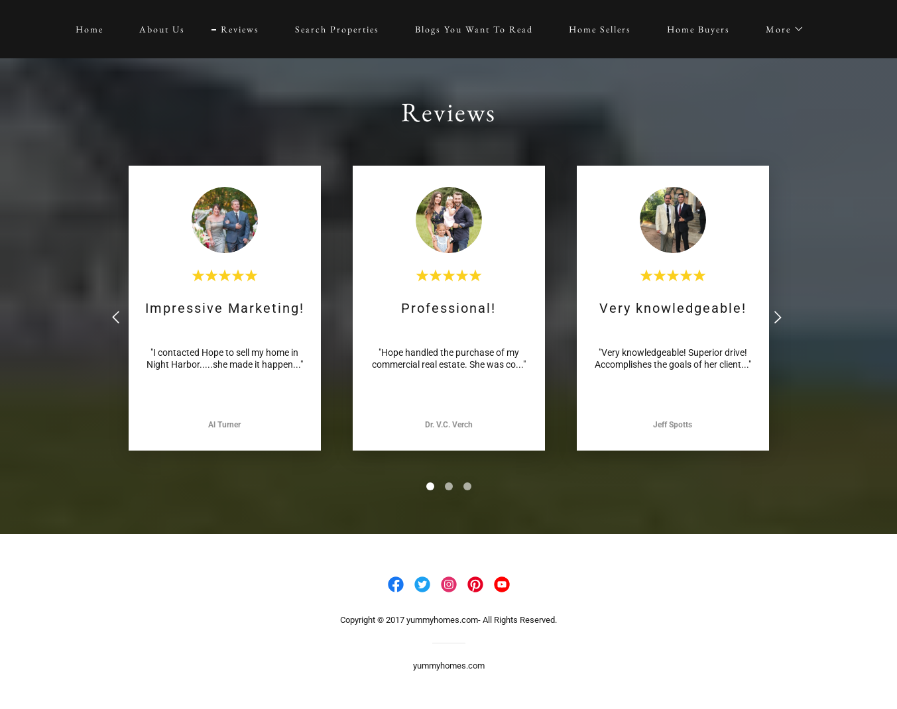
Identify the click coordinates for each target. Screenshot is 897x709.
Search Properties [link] (337, 29)
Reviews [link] (240, 29)
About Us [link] (162, 29)
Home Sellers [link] (600, 29)
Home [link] (89, 29)
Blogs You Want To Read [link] (474, 29)
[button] (780, 29)
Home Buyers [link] (698, 29)
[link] (396, 584)
